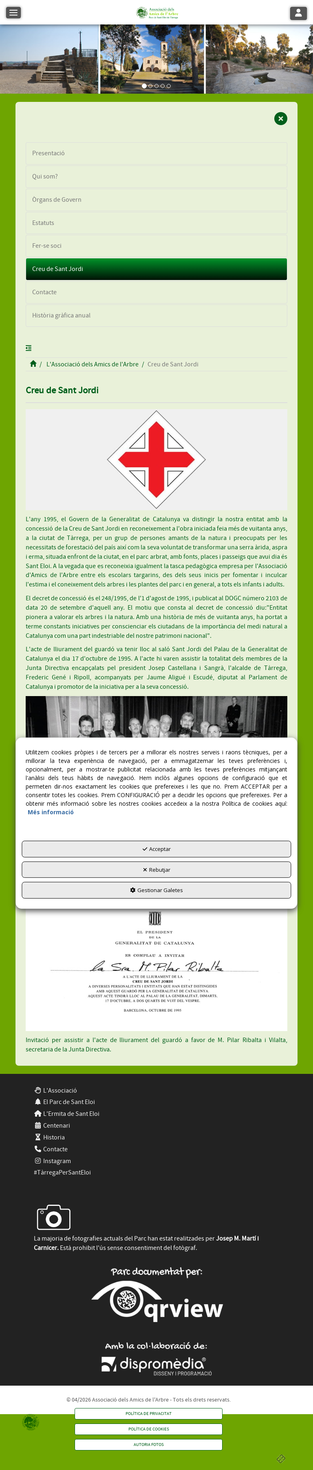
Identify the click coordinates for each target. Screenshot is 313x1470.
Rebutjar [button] (156, 869)
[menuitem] (156, 1091)
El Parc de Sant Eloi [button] (64, 1102)
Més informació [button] (51, 812)
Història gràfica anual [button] (61, 315)
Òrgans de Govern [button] (57, 200)
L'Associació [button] (55, 1091)
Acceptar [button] (157, 849)
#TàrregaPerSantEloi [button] (62, 1172)
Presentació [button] (48, 153)
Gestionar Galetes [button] (156, 890)
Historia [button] (49, 1137)
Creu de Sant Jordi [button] (57, 269)
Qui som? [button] (45, 176)
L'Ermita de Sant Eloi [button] (66, 1114)
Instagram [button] (52, 1161)
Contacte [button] (44, 292)
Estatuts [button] (43, 223)
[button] (156, 12)
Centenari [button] (52, 1126)
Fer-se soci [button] (47, 246)
